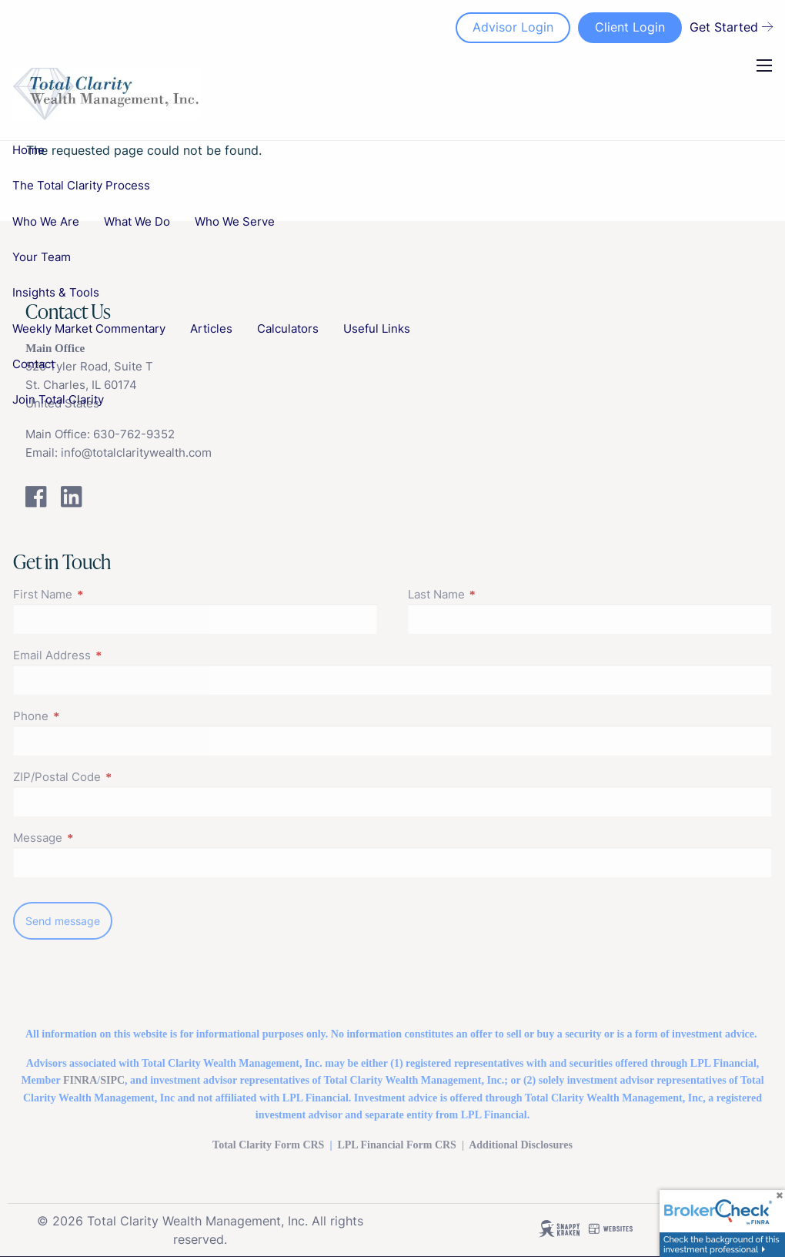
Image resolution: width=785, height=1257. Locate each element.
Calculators (288, 328)
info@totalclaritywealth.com (136, 452)
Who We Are (45, 221)
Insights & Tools (55, 292)
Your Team (41, 257)
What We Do (137, 221)
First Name (102, 594)
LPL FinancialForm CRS (396, 1145)
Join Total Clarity (58, 399)
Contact (33, 364)
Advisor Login (513, 27)
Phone (90, 716)
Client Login (630, 27)
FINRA (80, 1080)
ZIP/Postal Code (116, 776)
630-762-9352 (134, 434)
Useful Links (376, 328)
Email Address (111, 655)
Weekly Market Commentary (88, 328)
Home (28, 149)
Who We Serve (235, 221)
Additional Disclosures (521, 1145)
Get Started (731, 27)
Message (97, 837)
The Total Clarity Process (81, 185)
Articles (211, 328)
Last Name (496, 594)
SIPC (112, 1080)
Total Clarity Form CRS (268, 1145)
